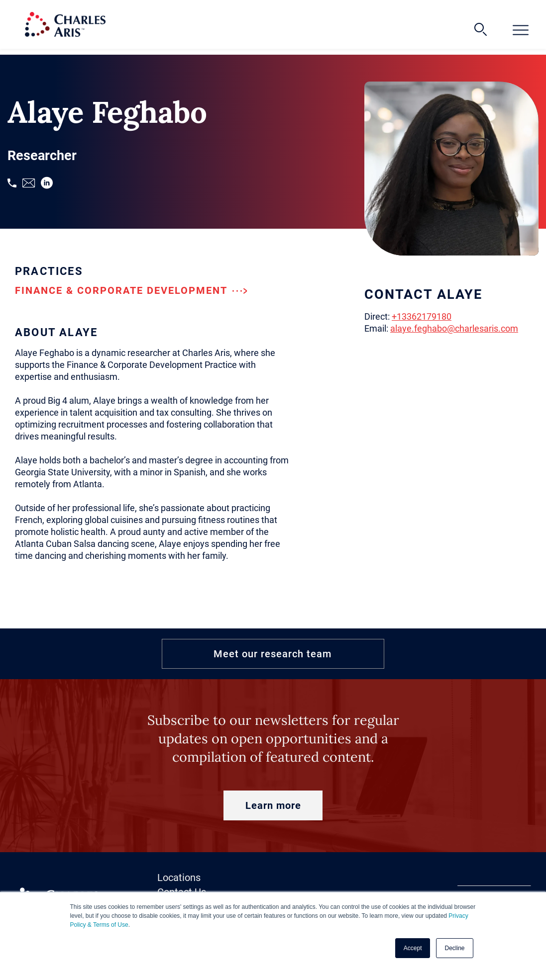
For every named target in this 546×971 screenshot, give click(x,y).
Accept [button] (413, 948)
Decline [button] (454, 948)
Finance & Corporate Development (131, 290)
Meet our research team (272, 654)
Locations (179, 877)
